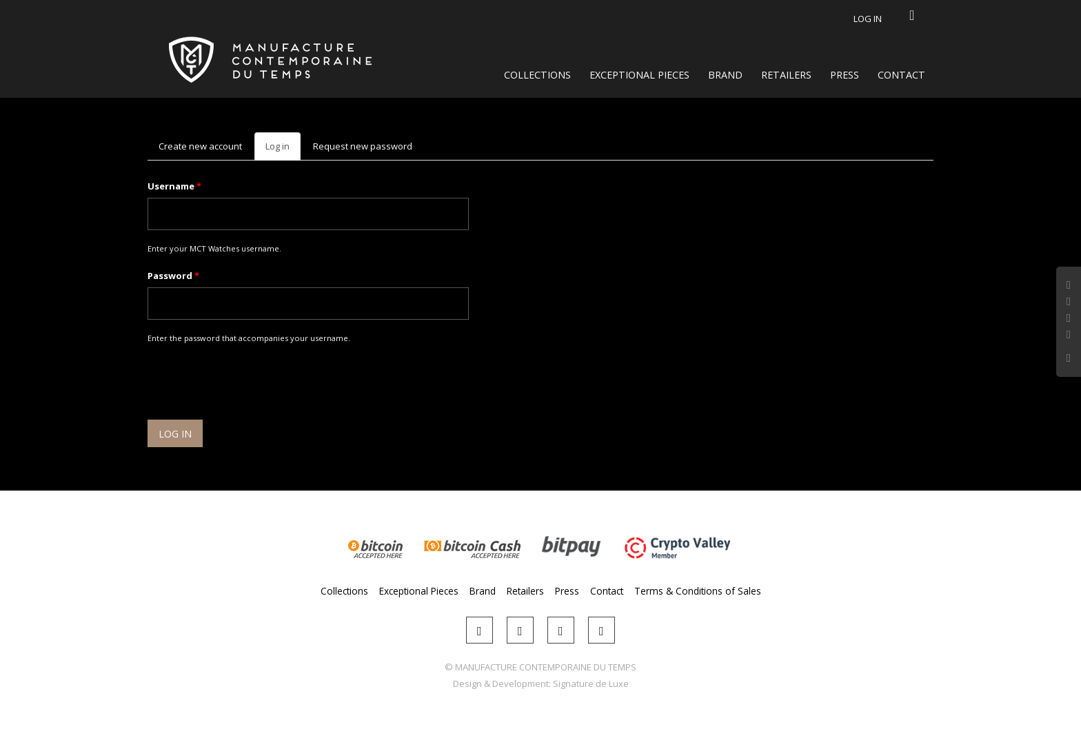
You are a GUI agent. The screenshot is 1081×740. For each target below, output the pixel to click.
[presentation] (252, 384)
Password (173, 275)
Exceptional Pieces (639, 74)
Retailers (786, 74)
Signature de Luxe (591, 683)
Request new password (362, 146)
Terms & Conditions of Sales (697, 590)
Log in (867, 18)
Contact (901, 74)
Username (174, 186)
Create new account (200, 146)
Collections (537, 74)
